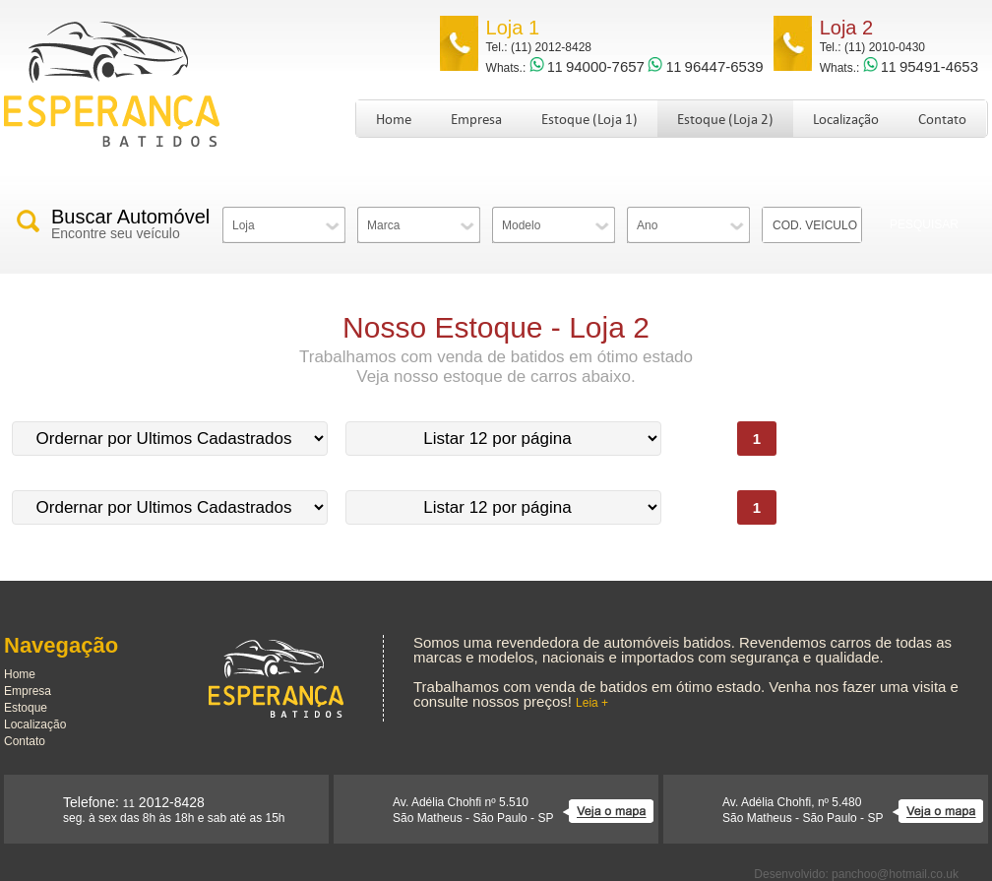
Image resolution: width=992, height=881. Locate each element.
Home (393, 119)
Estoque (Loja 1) (589, 119)
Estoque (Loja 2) (725, 119)
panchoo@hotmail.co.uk (895, 874)
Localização (846, 119)
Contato (942, 119)
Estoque (25, 708)
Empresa (476, 119)
